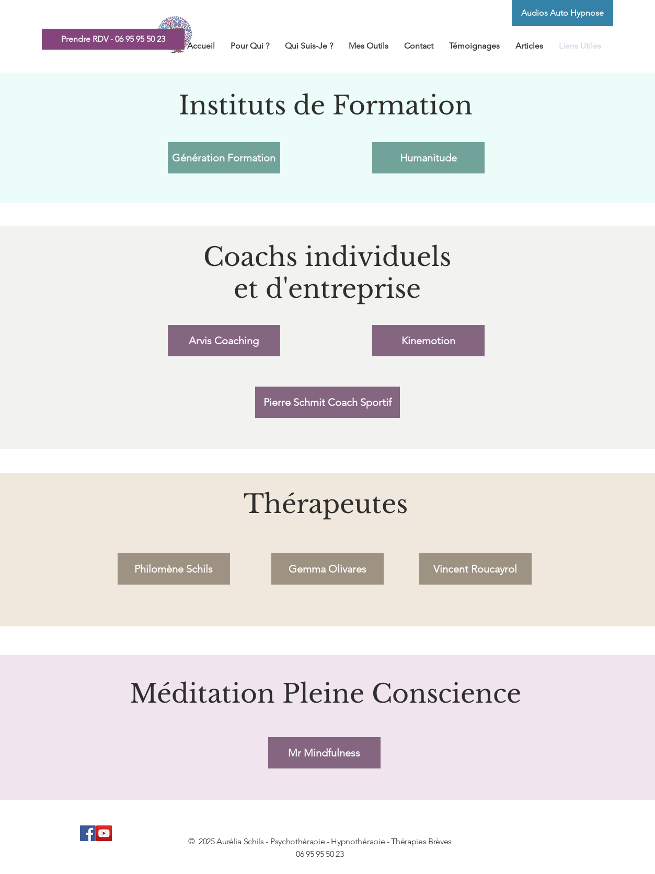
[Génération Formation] (224, 157)
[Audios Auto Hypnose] (562, 13)
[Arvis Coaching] (224, 340)
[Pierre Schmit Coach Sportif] (327, 402)
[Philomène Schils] (174, 569)
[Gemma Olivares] (327, 569)
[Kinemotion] (428, 340)
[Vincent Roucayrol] (475, 569)
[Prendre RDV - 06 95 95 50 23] (113, 39)
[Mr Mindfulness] (324, 752)
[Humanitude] (428, 157)
